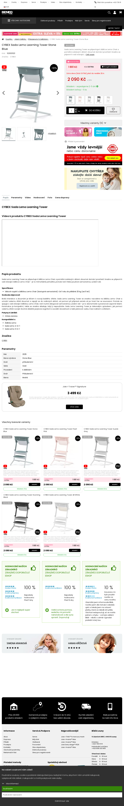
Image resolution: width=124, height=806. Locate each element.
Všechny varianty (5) (93, 121)
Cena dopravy (64, 195)
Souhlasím (8, 788)
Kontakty (79, 2)
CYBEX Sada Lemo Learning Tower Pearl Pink (60, 428)
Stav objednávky (65, 2)
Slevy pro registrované (101, 20)
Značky (14, 2)
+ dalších (52, 133)
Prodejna (43, 2)
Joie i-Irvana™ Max (68, 738)
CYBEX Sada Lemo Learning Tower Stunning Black (18, 494)
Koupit (34, 482)
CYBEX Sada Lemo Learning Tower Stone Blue (21, 428)
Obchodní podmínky (12, 748)
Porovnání (36, 743)
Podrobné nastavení (12, 795)
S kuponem (8, 476)
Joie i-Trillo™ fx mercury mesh (72, 735)
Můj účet (35, 738)
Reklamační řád (10, 751)
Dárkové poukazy (48, 20)
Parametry (17, 195)
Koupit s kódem (109, 67)
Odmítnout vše (62, 801)
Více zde (74, 404)
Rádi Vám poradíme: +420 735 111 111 (108, 4)
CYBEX (13, 56)
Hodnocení (41, 195)
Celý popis (90, 54)
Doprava (24, 2)
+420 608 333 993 (99, 747)
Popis (6, 195)
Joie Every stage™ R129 (70, 743)
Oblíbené (36, 740)
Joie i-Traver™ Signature (74, 384)
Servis (34, 2)
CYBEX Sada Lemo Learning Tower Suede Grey (101, 428)
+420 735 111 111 (97, 742)
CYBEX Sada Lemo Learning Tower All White (62, 493)
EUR (6, 7)
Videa (53, 2)
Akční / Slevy (114, 28)
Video (29, 195)
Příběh (60, 20)
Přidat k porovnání (74, 139)
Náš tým (78, 20)
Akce (5, 2)
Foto (52, 195)
